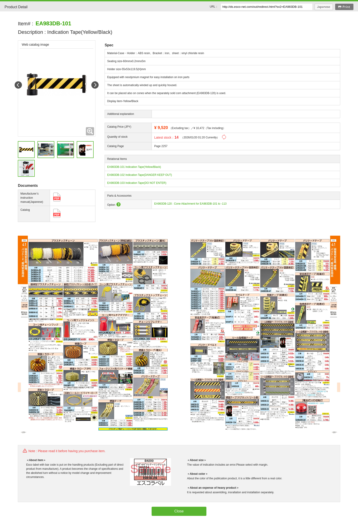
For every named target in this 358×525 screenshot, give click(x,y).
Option (113, 204)
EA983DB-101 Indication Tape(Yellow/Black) (134, 167)
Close (179, 511)
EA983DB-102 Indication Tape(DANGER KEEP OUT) (139, 175)
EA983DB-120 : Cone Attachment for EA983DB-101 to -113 (190, 203)
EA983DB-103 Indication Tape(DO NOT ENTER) (136, 183)
